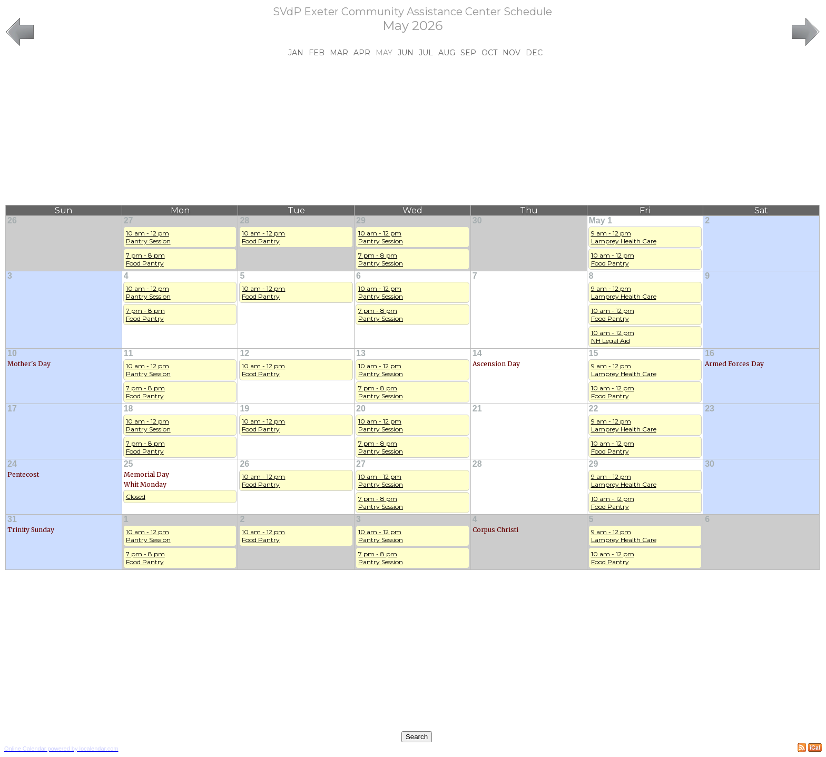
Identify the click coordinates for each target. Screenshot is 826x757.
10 (12, 353)
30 (477, 220)
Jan (295, 52)
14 (477, 353)
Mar (339, 52)
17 (12, 408)
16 (709, 353)
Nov (511, 52)
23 (709, 408)
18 (128, 408)
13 (361, 353)
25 (128, 463)
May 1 (600, 220)
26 (12, 220)
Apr (361, 52)
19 (244, 408)
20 (361, 408)
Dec (534, 52)
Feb (316, 52)
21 (477, 408)
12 (244, 353)
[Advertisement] (412, 131)
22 (593, 408)
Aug (446, 52)
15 (593, 353)
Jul (426, 52)
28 (244, 220)
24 (12, 463)
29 (361, 220)
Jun (406, 52)
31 (12, 519)
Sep (468, 52)
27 (128, 220)
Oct (489, 52)
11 (128, 353)
